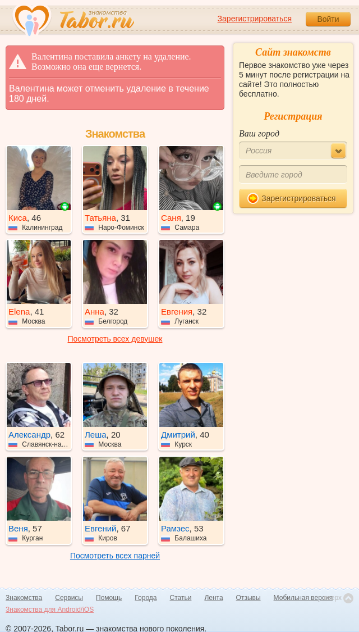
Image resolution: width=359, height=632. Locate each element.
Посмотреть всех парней (115, 555)
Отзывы (248, 598)
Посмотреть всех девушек (115, 338)
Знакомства (24, 598)
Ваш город (259, 133)
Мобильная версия (303, 598)
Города (146, 598)
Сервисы (69, 598)
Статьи (181, 598)
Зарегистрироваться (255, 18)
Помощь (109, 598)
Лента (213, 598)
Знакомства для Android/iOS (50, 609)
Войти (328, 19)
